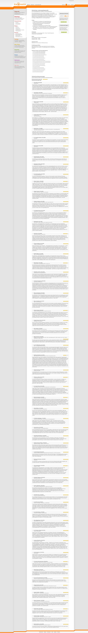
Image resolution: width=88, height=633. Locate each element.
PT (73, 0)
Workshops (32, 4)
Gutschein (64, 5)
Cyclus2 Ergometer (18, 33)
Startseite (28, 4)
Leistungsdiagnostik (38, 4)
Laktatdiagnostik (17, 23)
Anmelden (72, 4)
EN (70, 0)
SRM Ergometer (17, 35)
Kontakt (69, 4)
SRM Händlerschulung (18, 36)
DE (69, 0)
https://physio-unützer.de (37, 116)
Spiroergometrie (17, 24)
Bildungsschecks (62, 19)
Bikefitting (16, 22)
